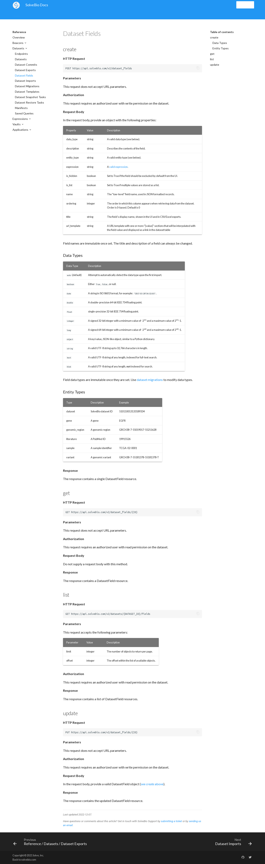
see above (152, 784)
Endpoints (21, 53)
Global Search (34, 14)
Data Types (219, 43)
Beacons (18, 43)
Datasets (67, 14)
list (212, 59)
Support (176, 14)
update (214, 64)
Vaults (52, 14)
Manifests (21, 108)
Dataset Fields (24, 75)
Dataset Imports (25, 80)
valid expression (118, 166)
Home (16, 14)
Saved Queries (24, 113)
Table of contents (222, 32)
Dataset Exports (25, 70)
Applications (107, 14)
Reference (143, 14)
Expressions (86, 14)
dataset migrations (150, 380)
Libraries (161, 14)
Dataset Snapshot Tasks (30, 97)
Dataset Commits (26, 64)
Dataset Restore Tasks (29, 102)
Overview (19, 37)
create (214, 37)
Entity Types (220, 48)
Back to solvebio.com (24, 859)
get (212, 53)
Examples (126, 14)
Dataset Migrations (27, 86)
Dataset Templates (27, 91)
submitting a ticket (171, 821)
